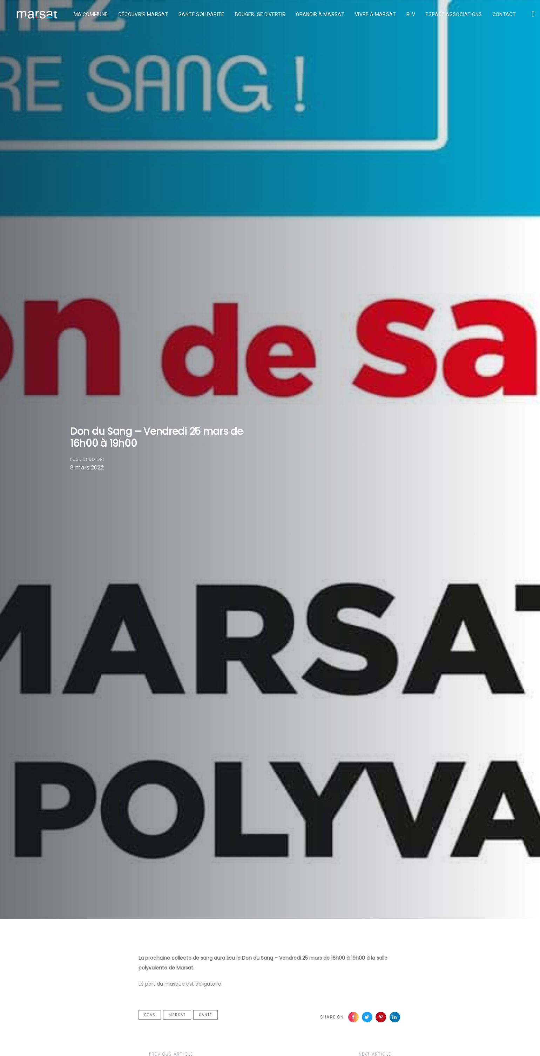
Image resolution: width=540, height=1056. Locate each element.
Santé (205, 1014)
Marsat (177, 1014)
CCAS (149, 1014)
